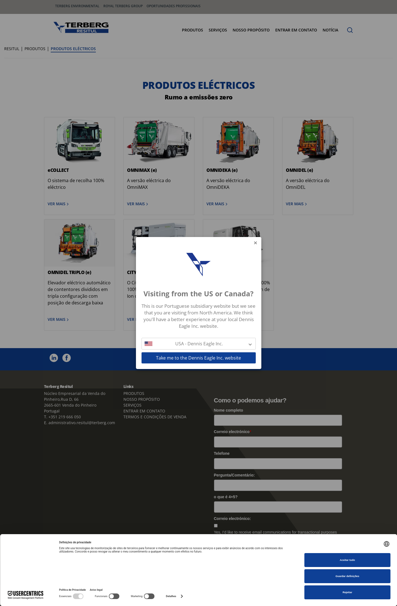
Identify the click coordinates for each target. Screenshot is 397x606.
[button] (199, 344)
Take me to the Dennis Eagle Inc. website (198, 358)
